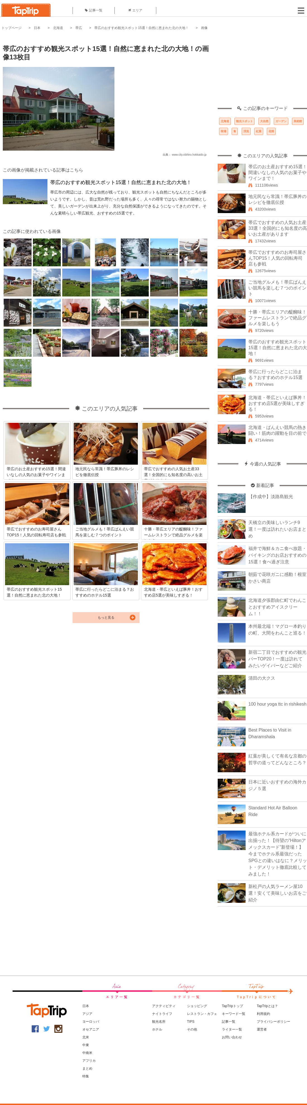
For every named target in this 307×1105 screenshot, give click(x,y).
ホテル (157, 1029)
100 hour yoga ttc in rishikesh (277, 704)
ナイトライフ (162, 1014)
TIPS (191, 1022)
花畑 (271, 131)
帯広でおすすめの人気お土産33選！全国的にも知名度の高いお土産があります (277, 228)
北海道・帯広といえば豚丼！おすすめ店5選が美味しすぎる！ (277, 403)
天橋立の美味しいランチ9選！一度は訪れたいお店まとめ (277, 529)
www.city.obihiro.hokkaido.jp (189, 154)
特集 (85, 1076)
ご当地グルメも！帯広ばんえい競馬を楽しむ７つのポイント (277, 288)
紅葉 (259, 131)
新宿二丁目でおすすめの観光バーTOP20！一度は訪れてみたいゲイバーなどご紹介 (277, 659)
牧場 (223, 131)
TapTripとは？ (267, 1006)
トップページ (11, 28)
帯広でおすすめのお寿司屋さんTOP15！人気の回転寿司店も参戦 (277, 258)
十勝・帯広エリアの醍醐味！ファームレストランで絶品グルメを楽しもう (277, 318)
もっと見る (106, 617)
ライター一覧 (232, 1029)
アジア (87, 1014)
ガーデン (281, 121)
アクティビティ (164, 1006)
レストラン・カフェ (202, 1014)
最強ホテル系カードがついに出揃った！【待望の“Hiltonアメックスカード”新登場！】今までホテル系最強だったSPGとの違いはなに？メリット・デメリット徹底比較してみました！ (277, 853)
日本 (37, 28)
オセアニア (90, 1029)
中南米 (87, 1053)
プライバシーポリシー (273, 1022)
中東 (85, 1045)
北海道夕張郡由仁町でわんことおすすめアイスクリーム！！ (277, 607)
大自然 (264, 121)
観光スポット (244, 121)
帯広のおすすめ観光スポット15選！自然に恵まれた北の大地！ (141, 28)
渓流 (246, 131)
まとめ (87, 1068)
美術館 (298, 121)
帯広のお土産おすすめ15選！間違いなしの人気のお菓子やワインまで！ (277, 172)
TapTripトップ (232, 1006)
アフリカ (89, 1061)
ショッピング (197, 1006)
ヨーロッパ (90, 1022)
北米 (85, 1037)
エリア (135, 10)
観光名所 (159, 1022)
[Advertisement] (262, 71)
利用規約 (263, 1014)
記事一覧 (93, 10)
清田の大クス (261, 678)
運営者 (262, 1029)
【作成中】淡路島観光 (270, 496)
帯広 (78, 28)
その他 (192, 1029)
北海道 (58, 28)
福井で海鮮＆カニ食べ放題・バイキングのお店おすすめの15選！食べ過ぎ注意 (277, 555)
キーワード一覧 (233, 1014)
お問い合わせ (232, 1037)
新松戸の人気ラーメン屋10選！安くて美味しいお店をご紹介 (277, 893)
